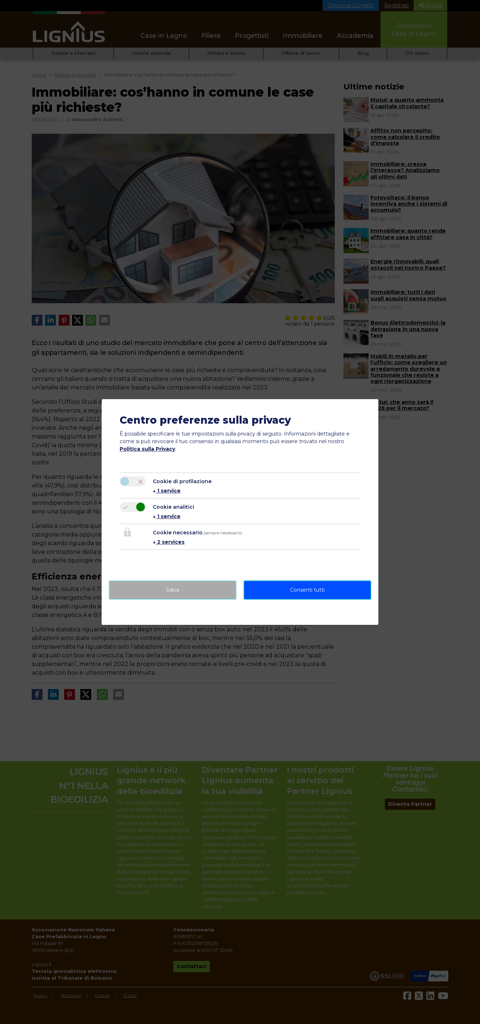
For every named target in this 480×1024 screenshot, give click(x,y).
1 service (167, 490)
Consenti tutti (307, 590)
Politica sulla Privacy (147, 449)
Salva (172, 590)
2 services (169, 542)
